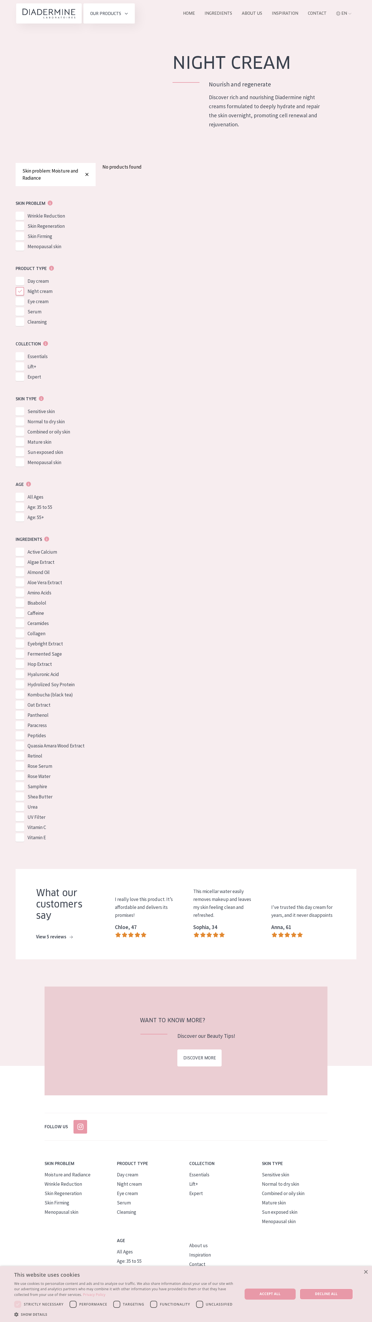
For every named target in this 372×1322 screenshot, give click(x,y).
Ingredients (218, 13)
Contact (317, 13)
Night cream (40, 292)
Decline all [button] (326, 1293)
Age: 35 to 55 (40, 508)
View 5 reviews (54, 938)
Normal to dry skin (46, 423)
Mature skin (39, 443)
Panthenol (38, 716)
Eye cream (38, 302)
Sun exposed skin (45, 453)
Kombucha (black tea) (50, 696)
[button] (125, 1314)
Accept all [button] (270, 1293)
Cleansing (37, 323)
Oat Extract (39, 706)
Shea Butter (40, 798)
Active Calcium (42, 553)
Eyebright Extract (45, 645)
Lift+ (32, 368)
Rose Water (39, 777)
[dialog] (186, 1294)
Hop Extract (40, 665)
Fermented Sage (45, 655)
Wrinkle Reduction (46, 217)
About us (252, 13)
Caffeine (36, 614)
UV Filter (36, 818)
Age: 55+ (36, 518)
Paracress (37, 726)
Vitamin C (37, 828)
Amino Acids (39, 594)
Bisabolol (37, 604)
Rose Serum (40, 767)
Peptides (37, 737)
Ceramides (38, 624)
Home (189, 13)
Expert (34, 378)
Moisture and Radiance (68, 1176)
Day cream (38, 282)
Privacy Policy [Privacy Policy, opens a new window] (94, 1294)
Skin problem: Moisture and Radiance (55, 175)
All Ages (35, 498)
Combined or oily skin (49, 433)
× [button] (365, 1272)
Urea (32, 808)
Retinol (35, 757)
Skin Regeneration (46, 227)
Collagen (36, 635)
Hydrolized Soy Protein (51, 686)
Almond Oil (39, 573)
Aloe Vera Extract (45, 584)
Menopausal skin (44, 248)
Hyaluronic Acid (43, 675)
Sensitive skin (41, 412)
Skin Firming (40, 237)
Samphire (37, 788)
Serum (34, 313)
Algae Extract (41, 563)
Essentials (38, 357)
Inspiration (285, 13)
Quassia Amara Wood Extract (56, 747)
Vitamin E (37, 839)
